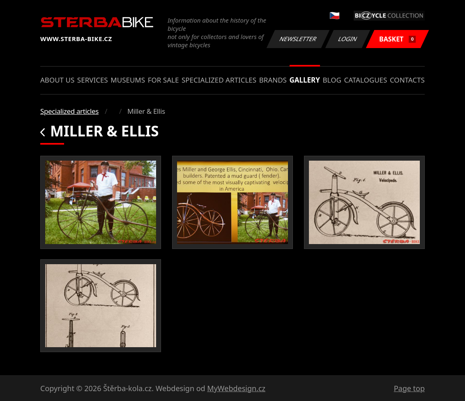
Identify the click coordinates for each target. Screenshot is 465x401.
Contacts (407, 80)
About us (57, 80)
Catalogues (365, 80)
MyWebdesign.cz (236, 388)
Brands (273, 80)
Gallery (305, 80)
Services (92, 80)
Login (348, 39)
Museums (127, 80)
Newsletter (298, 39)
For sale (163, 80)
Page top (409, 388)
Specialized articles (219, 80)
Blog (332, 80)
